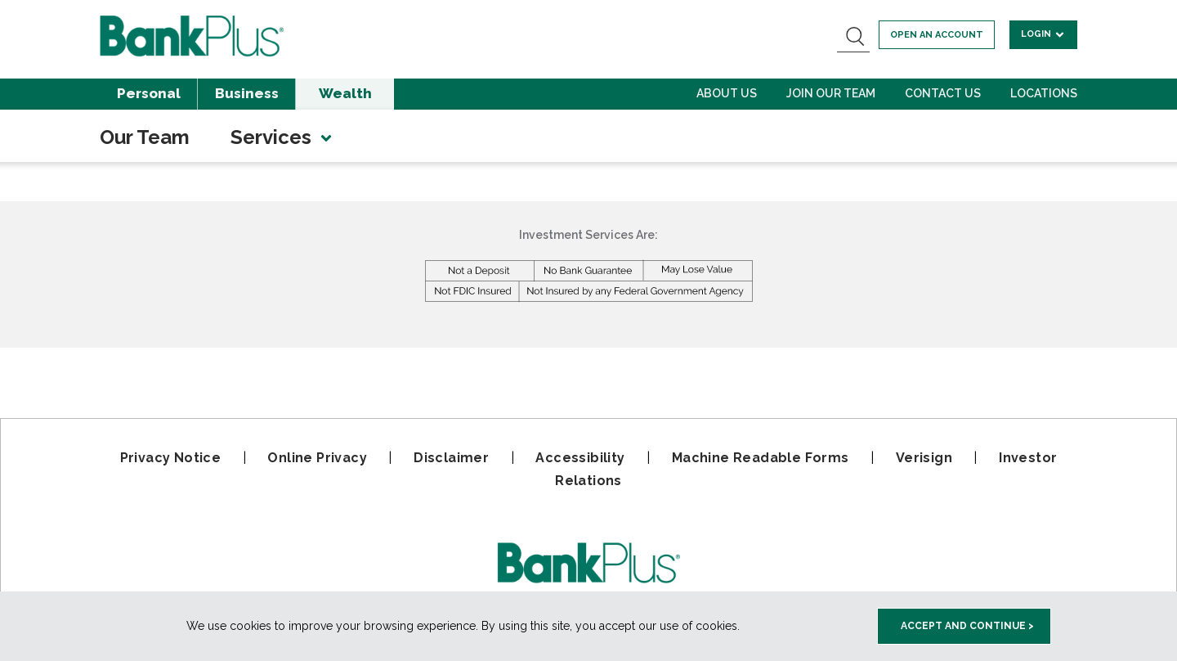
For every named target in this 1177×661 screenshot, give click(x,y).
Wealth (345, 93)
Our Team (145, 137)
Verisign (924, 457)
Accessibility (579, 457)
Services (282, 137)
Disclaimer (451, 457)
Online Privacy (317, 457)
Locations (1043, 93)
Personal (149, 93)
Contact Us (943, 93)
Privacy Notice (171, 457)
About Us (726, 93)
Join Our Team (830, 93)
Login (1043, 34)
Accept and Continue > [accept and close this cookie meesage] (967, 626)
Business (247, 93)
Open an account (936, 34)
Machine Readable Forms (760, 457)
